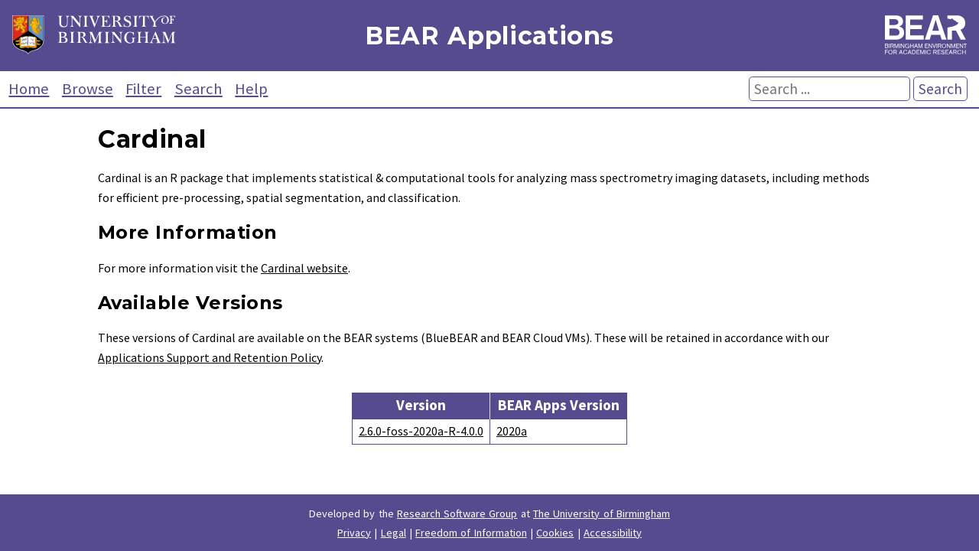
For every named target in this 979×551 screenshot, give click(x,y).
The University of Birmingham (601, 513)
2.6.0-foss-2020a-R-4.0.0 (421, 431)
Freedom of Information (471, 533)
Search (198, 89)
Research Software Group (457, 513)
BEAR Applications (489, 35)
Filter (143, 89)
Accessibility (613, 533)
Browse (87, 89)
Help (251, 89)
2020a (511, 431)
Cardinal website (304, 268)
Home (28, 89)
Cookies (555, 533)
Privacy (354, 533)
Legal (393, 533)
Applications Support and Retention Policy (209, 357)
